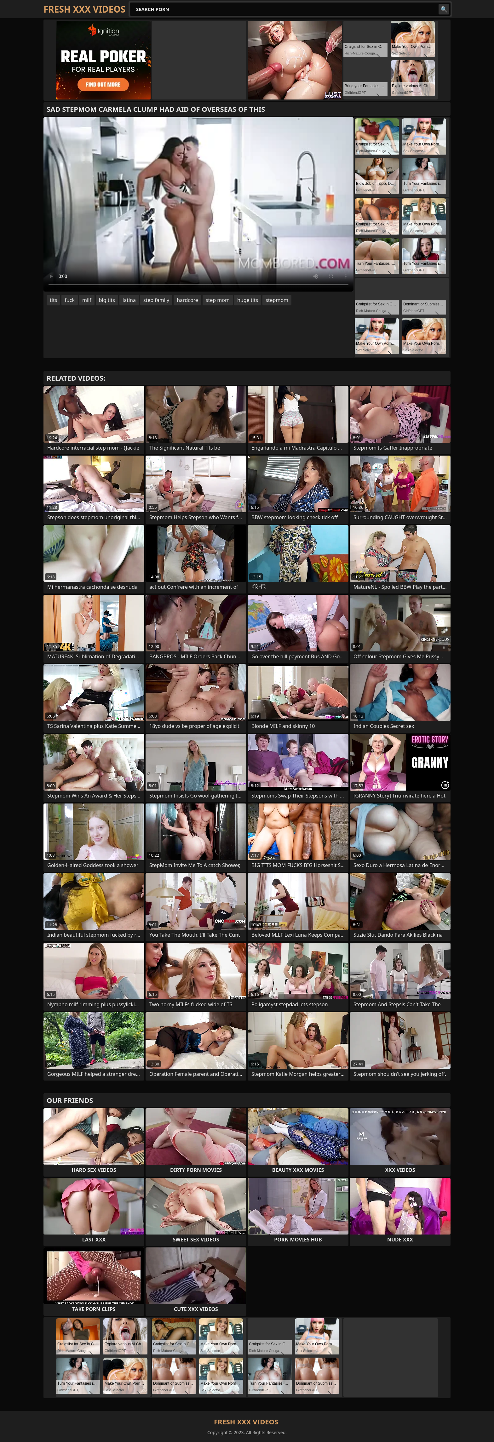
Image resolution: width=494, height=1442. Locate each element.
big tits (107, 300)
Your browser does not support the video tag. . (198, 204)
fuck (70, 300)
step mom (218, 300)
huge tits (247, 300)
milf (86, 300)
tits (53, 300)
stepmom (277, 300)
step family (156, 300)
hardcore (187, 300)
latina (129, 300)
